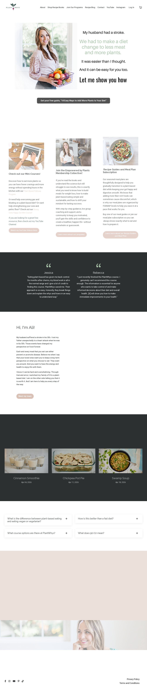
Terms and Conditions (129, 693)
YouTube (110, 7)
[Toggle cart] (140, 7)
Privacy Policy (133, 690)
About (38, 7)
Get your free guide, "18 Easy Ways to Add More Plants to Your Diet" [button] (73, 100)
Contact (99, 7)
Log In (131, 7)
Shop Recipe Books (52, 7)
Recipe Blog (88, 7)
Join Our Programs (72, 7)
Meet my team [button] (25, 403)
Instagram (120, 7)
